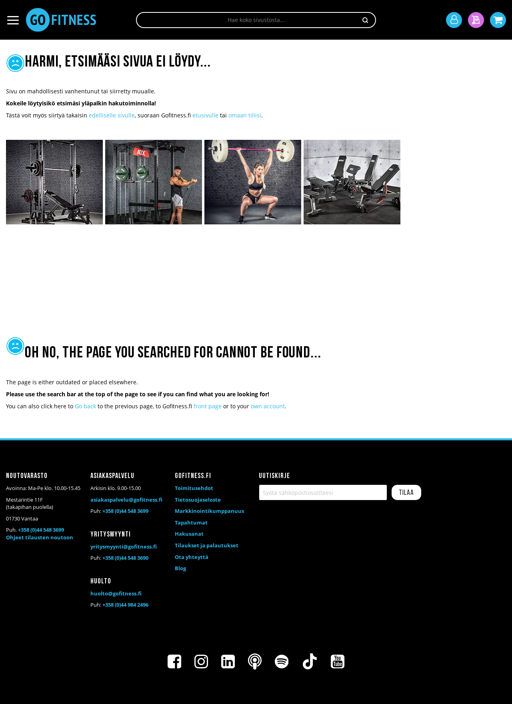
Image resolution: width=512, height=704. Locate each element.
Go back (85, 406)
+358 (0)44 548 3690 (125, 557)
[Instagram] (201, 661)
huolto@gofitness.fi (116, 593)
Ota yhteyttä (191, 557)
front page (208, 406)
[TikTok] (310, 661)
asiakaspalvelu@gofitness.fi (126, 499)
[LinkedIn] (228, 661)
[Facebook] (174, 661)
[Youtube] (337, 661)
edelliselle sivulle (112, 115)
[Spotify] (281, 661)
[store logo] (61, 20)
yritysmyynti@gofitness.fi (123, 546)
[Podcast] (255, 661)
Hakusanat (189, 533)
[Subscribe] (406, 492)
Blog (180, 568)
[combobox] (256, 20)
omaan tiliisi (244, 115)
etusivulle (205, 115)
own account (268, 406)
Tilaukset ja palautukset (206, 545)
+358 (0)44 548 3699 (41, 529)
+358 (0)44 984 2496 (125, 604)
